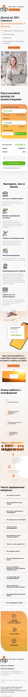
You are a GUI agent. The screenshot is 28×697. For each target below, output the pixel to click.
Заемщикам (20, 6)
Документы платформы (7, 665)
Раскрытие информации (7, 668)
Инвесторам (12, 6)
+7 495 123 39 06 (14, 634)
